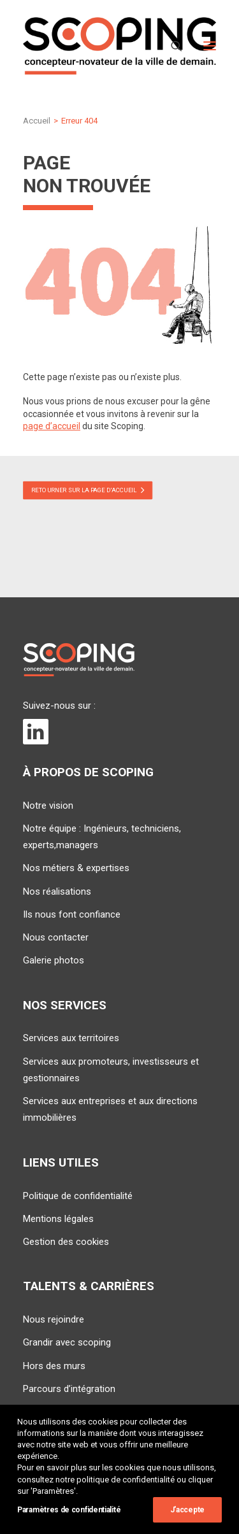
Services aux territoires (71, 1038)
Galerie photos (53, 960)
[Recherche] (170, 46)
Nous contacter (56, 937)
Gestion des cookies (66, 1241)
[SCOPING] (119, 46)
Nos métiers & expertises (76, 868)
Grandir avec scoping (67, 1342)
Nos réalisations (57, 891)
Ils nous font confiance (71, 914)
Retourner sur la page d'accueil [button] (88, 489)
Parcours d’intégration (69, 1389)
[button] (209, 46)
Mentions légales (58, 1219)
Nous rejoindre (53, 1319)
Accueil (36, 120)
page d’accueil (51, 426)
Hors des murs (54, 1366)
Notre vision (48, 805)
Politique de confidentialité (78, 1196)
